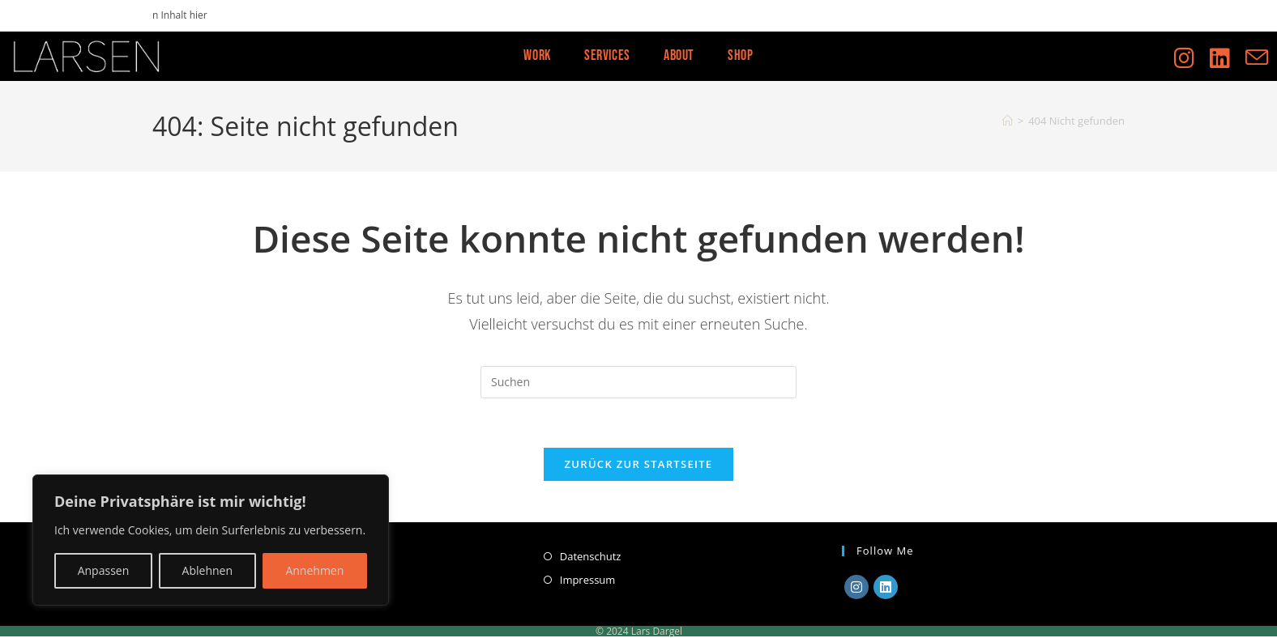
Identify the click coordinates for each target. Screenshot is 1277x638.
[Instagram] (856, 587)
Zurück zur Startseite (639, 464)
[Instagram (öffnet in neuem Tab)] (1192, 54)
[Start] (1007, 120)
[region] (210, 540)
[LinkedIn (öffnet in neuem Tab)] (1227, 54)
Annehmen (314, 570)
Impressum (588, 579)
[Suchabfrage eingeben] (638, 382)
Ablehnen (207, 570)
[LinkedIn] (885, 587)
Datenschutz (590, 556)
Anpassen (104, 570)
